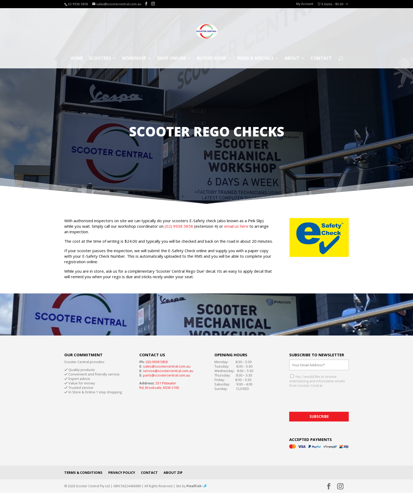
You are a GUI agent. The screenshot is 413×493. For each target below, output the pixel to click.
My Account (304, 4)
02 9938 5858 (78, 4)
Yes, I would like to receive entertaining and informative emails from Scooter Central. (317, 381)
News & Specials (255, 58)
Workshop (134, 58)
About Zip (173, 472)
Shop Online (171, 58)
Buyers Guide (211, 58)
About (291, 58)
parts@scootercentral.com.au (166, 375)
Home (76, 58)
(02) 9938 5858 (179, 226)
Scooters (100, 58)
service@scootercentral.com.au (168, 370)
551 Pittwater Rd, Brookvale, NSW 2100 (159, 385)
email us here (236, 226)
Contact (321, 58)
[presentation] (329, 401)
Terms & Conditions (83, 472)
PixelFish (196, 486)
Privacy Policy (121, 472)
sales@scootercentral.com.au (166, 366)
